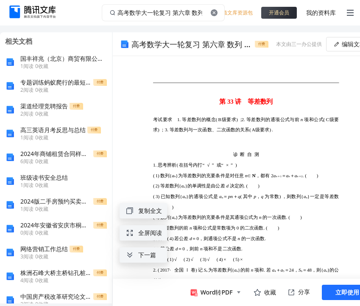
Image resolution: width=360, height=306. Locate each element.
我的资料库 (321, 12)
